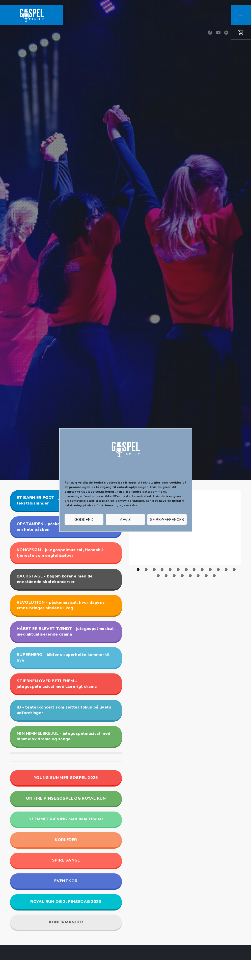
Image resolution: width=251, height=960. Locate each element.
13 (234, 569)
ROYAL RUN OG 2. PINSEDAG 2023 (65, 901)
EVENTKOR (65, 881)
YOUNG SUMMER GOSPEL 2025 (66, 777)
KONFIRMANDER (66, 922)
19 (198, 575)
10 (210, 569)
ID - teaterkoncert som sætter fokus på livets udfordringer (64, 710)
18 (190, 575)
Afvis (125, 519)
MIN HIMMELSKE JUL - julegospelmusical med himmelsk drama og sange (63, 736)
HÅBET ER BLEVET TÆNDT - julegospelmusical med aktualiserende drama (65, 631)
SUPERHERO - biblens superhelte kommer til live (63, 657)
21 (214, 575)
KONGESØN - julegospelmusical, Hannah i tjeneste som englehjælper (60, 552)
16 (174, 575)
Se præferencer (167, 519)
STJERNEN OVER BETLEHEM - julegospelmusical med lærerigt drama (57, 683)
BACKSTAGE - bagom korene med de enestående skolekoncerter (55, 579)
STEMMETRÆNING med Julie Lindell (66, 819)
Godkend (84, 519)
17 (182, 575)
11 (218, 569)
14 (158, 575)
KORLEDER (66, 840)
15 (166, 575)
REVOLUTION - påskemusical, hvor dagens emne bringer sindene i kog (61, 605)
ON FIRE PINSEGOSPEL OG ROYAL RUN (66, 798)
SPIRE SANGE (66, 860)
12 (226, 569)
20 (206, 575)
